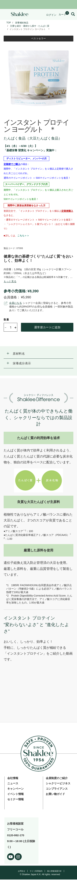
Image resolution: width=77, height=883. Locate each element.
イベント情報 (15, 793)
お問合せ (21, 871)
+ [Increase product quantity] (15, 327)
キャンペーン (15, 788)
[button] (38, 353)
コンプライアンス (57, 788)
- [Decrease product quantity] (5, 327)
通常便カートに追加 (47, 327)
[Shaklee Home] (19, 14)
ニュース (12, 783)
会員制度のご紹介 (57, 778)
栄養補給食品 (21, 22)
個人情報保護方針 (54, 871)
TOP (8, 22)
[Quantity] (10, 327)
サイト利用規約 (36, 871)
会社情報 (12, 778)
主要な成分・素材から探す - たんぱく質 (29, 26)
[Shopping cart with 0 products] (64, 14)
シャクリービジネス (58, 783)
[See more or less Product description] (10, 281)
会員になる (15, 302)
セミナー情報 (15, 799)
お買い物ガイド (55, 793)
